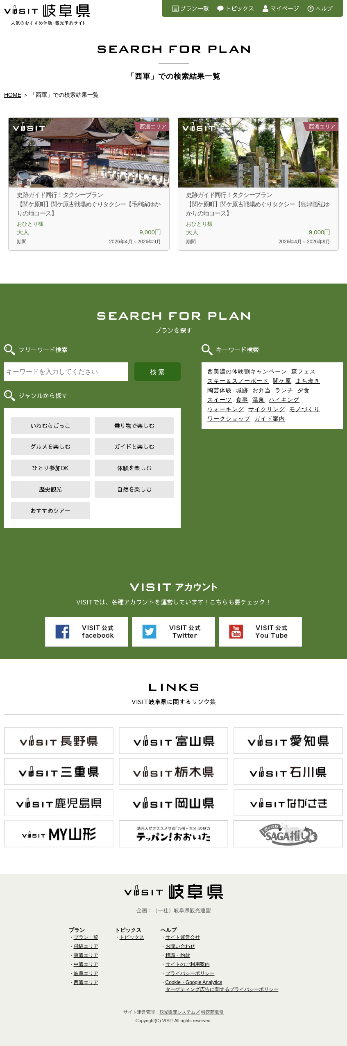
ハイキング (284, 399)
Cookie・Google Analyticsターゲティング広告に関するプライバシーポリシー (222, 986)
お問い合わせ (180, 946)
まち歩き (307, 381)
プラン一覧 (194, 8)
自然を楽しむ (134, 489)
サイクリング (266, 409)
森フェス (303, 371)
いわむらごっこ (50, 425)
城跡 (242, 390)
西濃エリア (86, 982)
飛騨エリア (86, 946)
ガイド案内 (269, 418)
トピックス (239, 8)
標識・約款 (178, 955)
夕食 (303, 390)
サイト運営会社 (183, 937)
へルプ (324, 8)
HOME (12, 95)
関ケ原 (282, 381)
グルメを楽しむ (50, 446)
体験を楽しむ (134, 468)
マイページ (284, 8)
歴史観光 (50, 489)
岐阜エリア (86, 973)
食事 (242, 399)
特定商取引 (212, 1011)
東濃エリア (86, 955)
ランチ (284, 390)
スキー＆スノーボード (238, 381)
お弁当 (261, 390)
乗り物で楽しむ (134, 425)
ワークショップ (228, 418)
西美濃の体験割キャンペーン (247, 371)
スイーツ (219, 399)
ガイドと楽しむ (134, 446)
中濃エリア (86, 964)
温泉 (258, 399)
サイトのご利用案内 (188, 964)
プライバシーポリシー (190, 973)
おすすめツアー (50, 510)
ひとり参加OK (50, 468)
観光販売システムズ (179, 1011)
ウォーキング (225, 409)
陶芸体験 (219, 390)
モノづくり (304, 409)
